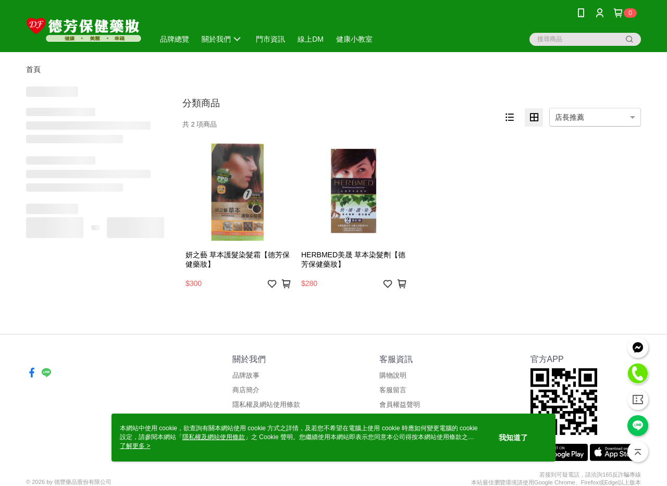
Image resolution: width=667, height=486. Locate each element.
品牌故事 (246, 375)
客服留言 (392, 390)
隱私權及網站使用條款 (266, 404)
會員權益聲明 (399, 404)
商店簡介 (246, 390)
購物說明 (392, 375)
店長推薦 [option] (569, 117)
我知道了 (513, 437)
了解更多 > (135, 446)
